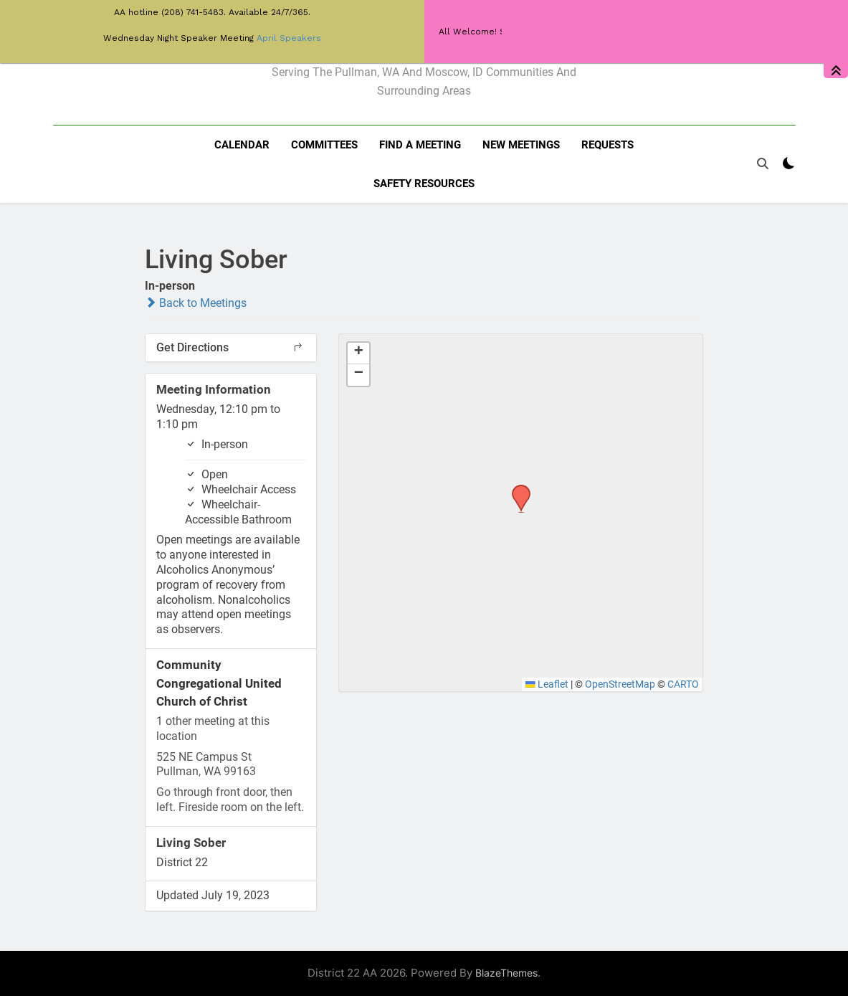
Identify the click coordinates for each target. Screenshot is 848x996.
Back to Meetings (196, 303)
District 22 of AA (424, 41)
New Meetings (521, 144)
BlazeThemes (506, 973)
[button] (516, 489)
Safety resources (424, 183)
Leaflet (546, 684)
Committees (324, 144)
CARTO (683, 684)
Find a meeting (420, 144)
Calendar (242, 144)
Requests (607, 144)
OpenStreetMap (620, 684)
